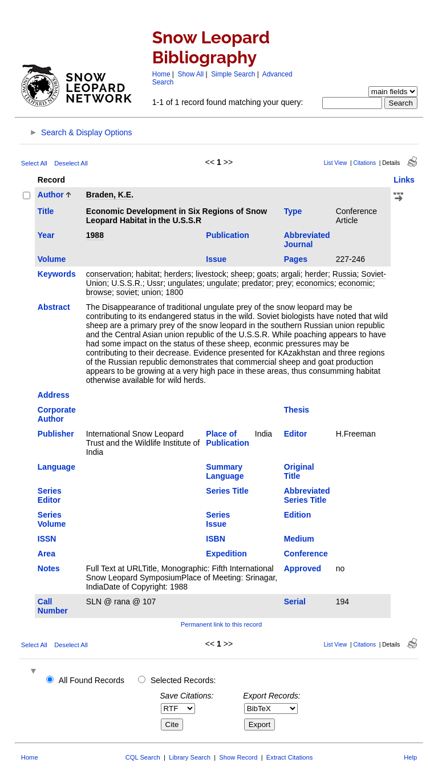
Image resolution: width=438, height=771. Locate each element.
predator (256, 283)
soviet (126, 292)
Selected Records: (183, 680)
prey (283, 283)
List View (335, 163)
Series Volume (52, 519)
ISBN (215, 538)
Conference (306, 553)
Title (46, 211)
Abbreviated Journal (307, 240)
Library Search (189, 757)
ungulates (185, 283)
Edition (297, 514)
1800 (174, 292)
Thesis (296, 409)
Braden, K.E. (109, 194)
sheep (242, 273)
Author (51, 194)
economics (315, 283)
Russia (344, 273)
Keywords (57, 273)
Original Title (299, 471)
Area (46, 553)
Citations (364, 163)
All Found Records (91, 680)
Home (161, 74)
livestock (211, 273)
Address (54, 394)
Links (404, 179)
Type (293, 211)
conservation (108, 273)
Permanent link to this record (221, 624)
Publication (227, 235)
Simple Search (233, 74)
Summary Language (225, 471)
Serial (295, 601)
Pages (295, 259)
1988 (95, 235)
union (151, 292)
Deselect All (70, 163)
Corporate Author (57, 414)
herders (177, 273)
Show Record (238, 757)
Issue (216, 259)
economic (356, 283)
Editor (295, 433)
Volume (52, 259)
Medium (299, 538)
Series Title (227, 490)
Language (56, 466)
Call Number (53, 606)
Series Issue (218, 519)
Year (46, 235)
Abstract (54, 307)
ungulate (221, 283)
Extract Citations (289, 757)
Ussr (155, 283)
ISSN (47, 538)
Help (410, 757)
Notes (49, 568)
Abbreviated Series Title (307, 495)
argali (290, 273)
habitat (148, 273)
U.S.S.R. (126, 283)
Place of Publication (227, 438)
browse (99, 292)
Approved (302, 568)
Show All (191, 74)
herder (316, 273)
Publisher (56, 433)
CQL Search (142, 757)
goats (266, 273)
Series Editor (50, 495)
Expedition (226, 553)
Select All (34, 163)
